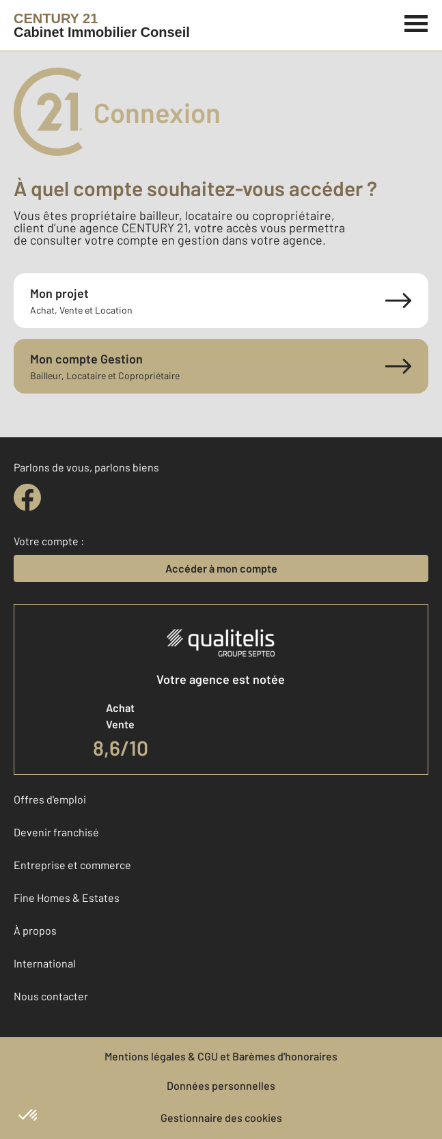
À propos (35, 930)
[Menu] (416, 22)
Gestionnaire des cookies (221, 1117)
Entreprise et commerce (72, 864)
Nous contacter (51, 995)
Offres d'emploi (50, 799)
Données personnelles (221, 1085)
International (45, 963)
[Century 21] (102, 25)
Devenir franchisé (56, 831)
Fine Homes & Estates (67, 897)
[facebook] (27, 497)
